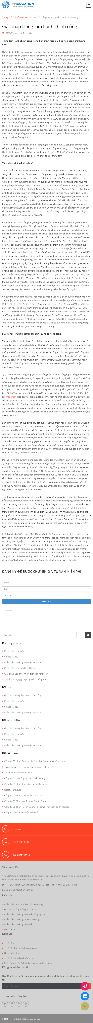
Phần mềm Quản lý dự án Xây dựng (21, 919)
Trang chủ (7, 17)
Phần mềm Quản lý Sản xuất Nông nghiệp (25, 914)
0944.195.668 (20, 842)
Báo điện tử (10, 929)
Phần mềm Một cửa (14, 650)
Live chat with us (20, 854)
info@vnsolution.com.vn (21, 889)
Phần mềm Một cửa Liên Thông (19, 668)
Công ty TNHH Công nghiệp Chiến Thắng (24, 778)
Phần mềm (10, 396)
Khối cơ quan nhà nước (26, 17)
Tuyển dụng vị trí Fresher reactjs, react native (26, 766)
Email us (16, 829)
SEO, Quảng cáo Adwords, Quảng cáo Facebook (28, 963)
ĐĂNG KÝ (46, 601)
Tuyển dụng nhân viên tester (18, 772)
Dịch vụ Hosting (12, 953)
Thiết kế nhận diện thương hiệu (19, 958)
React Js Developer (13, 789)
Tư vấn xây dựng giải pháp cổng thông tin (25, 679)
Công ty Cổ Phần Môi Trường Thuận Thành (25, 801)
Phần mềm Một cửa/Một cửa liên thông (23, 904)
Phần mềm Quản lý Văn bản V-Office (22, 662)
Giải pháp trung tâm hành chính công (23, 695)
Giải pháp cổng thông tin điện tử (20, 909)
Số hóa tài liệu (11, 656)
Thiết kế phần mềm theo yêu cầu (20, 948)
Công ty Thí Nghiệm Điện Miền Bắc (21, 812)
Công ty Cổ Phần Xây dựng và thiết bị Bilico (25, 784)
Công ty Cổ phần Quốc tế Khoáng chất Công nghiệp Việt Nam (35, 761)
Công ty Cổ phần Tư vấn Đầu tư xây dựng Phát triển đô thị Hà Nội (36, 806)
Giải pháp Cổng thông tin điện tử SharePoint (26, 673)
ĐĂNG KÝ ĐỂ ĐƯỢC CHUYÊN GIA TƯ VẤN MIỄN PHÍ (41, 571)
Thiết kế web (10, 943)
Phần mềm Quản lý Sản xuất (18, 924)
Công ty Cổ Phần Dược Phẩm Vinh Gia (23, 795)
